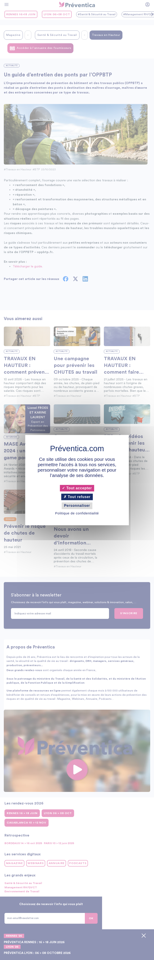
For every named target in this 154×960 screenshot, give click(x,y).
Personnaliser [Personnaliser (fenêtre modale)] (77, 506)
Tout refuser (77, 497)
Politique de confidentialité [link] (77, 513)
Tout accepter (77, 488)
